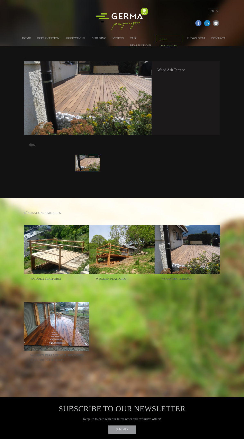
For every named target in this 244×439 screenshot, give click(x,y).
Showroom (196, 38)
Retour (32, 144)
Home (26, 38)
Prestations (75, 38)
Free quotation (168, 39)
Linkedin (207, 23)
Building (99, 38)
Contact (218, 38)
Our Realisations (141, 39)
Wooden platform (45, 278)
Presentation (48, 38)
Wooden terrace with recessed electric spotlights (57, 358)
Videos (118, 38)
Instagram (216, 23)
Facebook (198, 23)
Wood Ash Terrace (176, 278)
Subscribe (122, 429)
